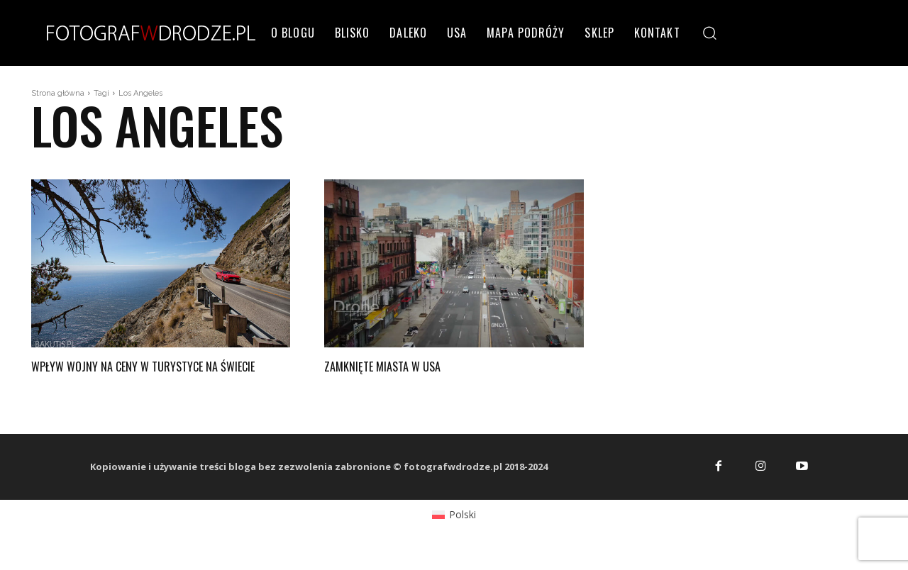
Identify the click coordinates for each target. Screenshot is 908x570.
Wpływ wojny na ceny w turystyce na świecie (145, 373)
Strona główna (57, 93)
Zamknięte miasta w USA (396, 365)
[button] (709, 32)
